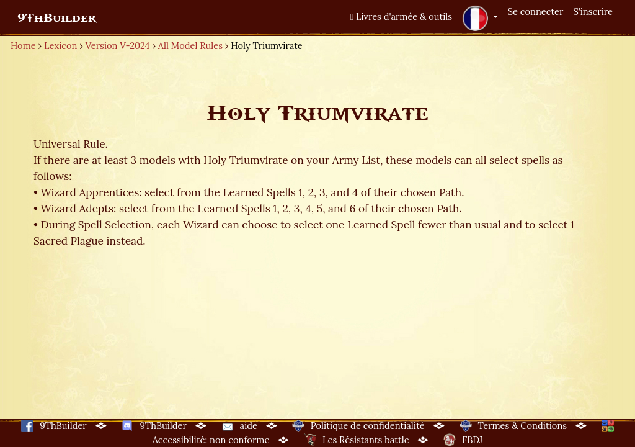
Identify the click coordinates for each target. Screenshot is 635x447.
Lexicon (60, 46)
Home (23, 46)
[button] (480, 18)
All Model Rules (190, 46)
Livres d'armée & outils (401, 16)
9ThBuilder (56, 18)
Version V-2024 (118, 46)
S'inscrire (593, 11)
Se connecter (536, 11)
